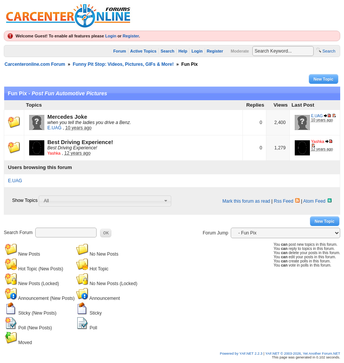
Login (110, 36)
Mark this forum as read (246, 201)
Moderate (240, 51)
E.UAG (54, 127)
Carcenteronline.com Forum (35, 64)
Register (131, 36)
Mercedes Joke (67, 117)
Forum (119, 51)
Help (182, 51)
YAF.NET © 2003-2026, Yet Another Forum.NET (302, 353)
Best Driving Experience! (80, 142)
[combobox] (105, 200)
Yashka (54, 153)
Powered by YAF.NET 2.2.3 (241, 353)
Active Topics (143, 51)
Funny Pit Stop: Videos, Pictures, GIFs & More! (123, 64)
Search (167, 51)
